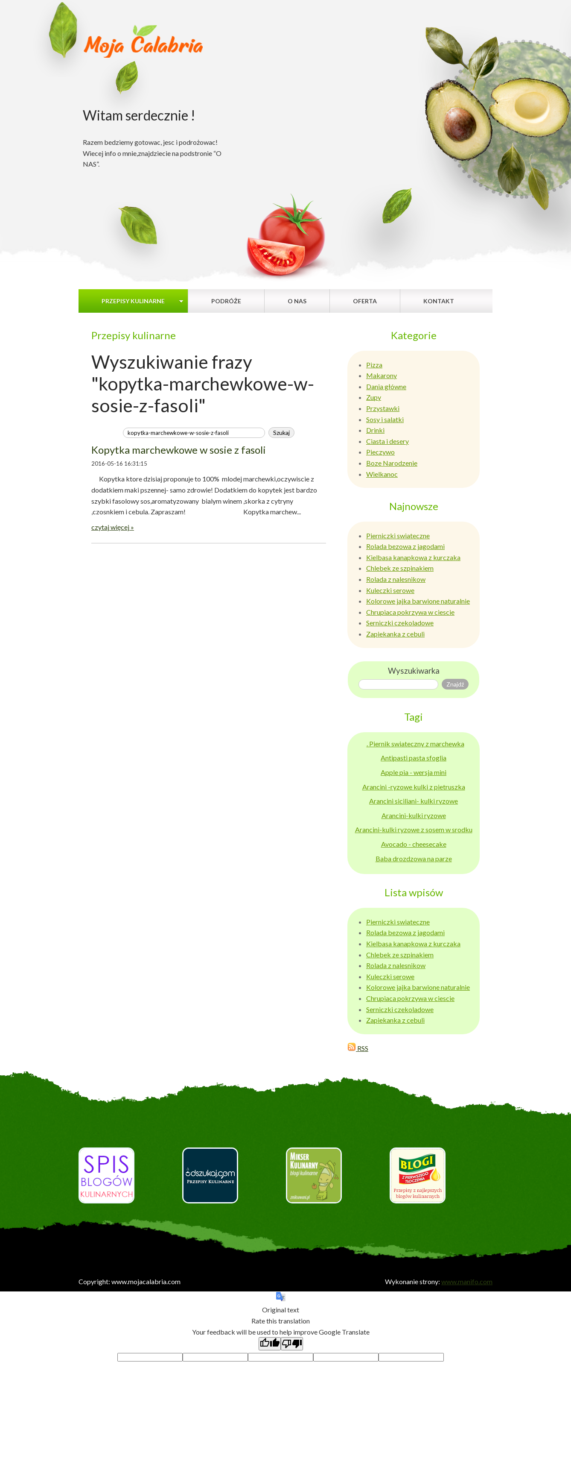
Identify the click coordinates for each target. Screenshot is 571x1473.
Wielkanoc (382, 474)
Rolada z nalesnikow (395, 579)
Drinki (375, 430)
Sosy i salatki (385, 419)
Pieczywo (380, 452)
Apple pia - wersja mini (413, 772)
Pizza (374, 365)
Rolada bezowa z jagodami (405, 546)
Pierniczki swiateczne (398, 535)
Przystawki (382, 408)
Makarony (381, 375)
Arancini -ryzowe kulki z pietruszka (413, 787)
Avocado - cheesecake (413, 844)
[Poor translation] (292, 1343)
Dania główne (386, 386)
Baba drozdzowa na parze (414, 858)
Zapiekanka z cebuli (395, 634)
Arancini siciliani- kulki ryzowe (413, 801)
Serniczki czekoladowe (400, 623)
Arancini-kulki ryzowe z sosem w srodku (413, 829)
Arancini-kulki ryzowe (414, 815)
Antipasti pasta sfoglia (413, 758)
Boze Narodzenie (391, 463)
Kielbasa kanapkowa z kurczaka (413, 557)
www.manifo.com (466, 1281)
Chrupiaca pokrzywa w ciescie (410, 612)
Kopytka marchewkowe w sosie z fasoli (178, 449)
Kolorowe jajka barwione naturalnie (418, 601)
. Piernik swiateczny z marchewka (415, 743)
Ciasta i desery (387, 441)
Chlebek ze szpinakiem (400, 568)
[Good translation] (270, 1343)
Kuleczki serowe (390, 590)
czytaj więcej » (112, 527)
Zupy (373, 397)
